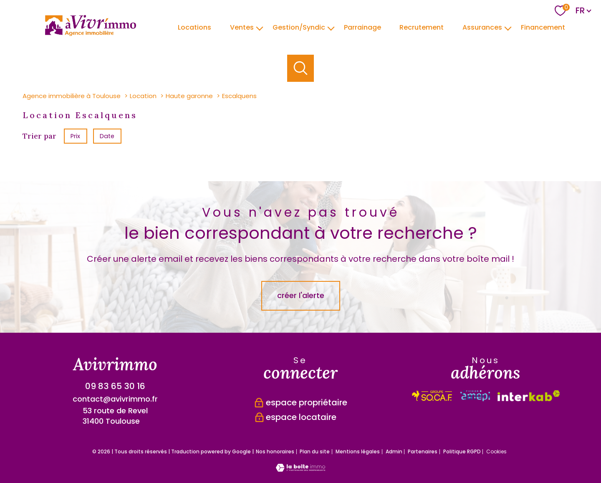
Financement (543, 27)
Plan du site (315, 451)
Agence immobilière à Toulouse (72, 95)
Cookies (496, 452)
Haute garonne (189, 95)
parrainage (362, 27)
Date (107, 135)
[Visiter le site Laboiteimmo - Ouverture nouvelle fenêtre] (300, 469)
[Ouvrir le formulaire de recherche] (300, 68)
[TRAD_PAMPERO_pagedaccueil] (90, 33)
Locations (194, 27)
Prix (75, 135)
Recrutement (421, 27)
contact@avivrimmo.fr (115, 399)
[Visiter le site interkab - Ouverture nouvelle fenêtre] (432, 395)
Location (143, 95)
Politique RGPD (462, 451)
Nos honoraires (275, 451)
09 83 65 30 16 (115, 386)
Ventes (242, 27)
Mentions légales (358, 451)
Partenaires (422, 451)
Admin (394, 451)
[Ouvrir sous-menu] (259, 27)
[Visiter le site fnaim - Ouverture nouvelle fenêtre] (528, 395)
